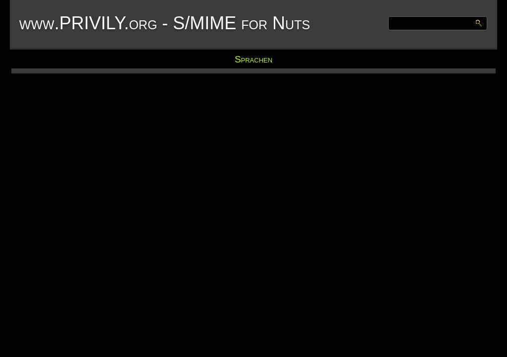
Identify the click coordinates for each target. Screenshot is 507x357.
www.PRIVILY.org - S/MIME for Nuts (164, 23)
